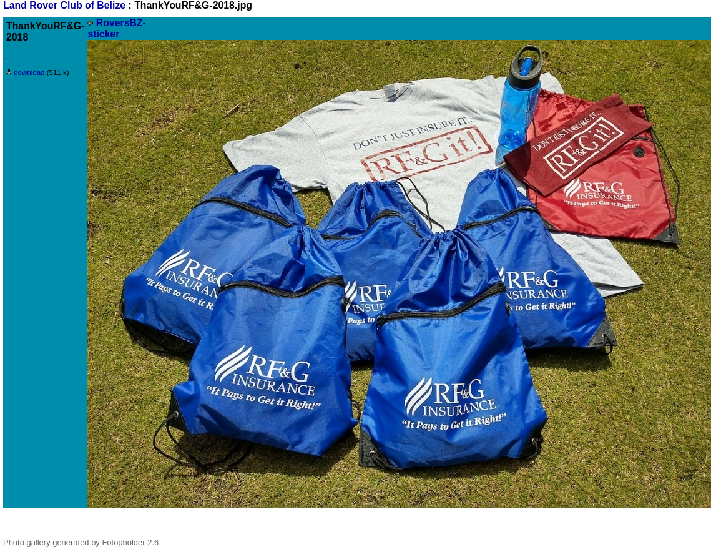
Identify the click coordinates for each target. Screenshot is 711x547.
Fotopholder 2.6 (130, 542)
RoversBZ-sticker (116, 28)
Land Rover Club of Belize (66, 5)
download (25, 72)
